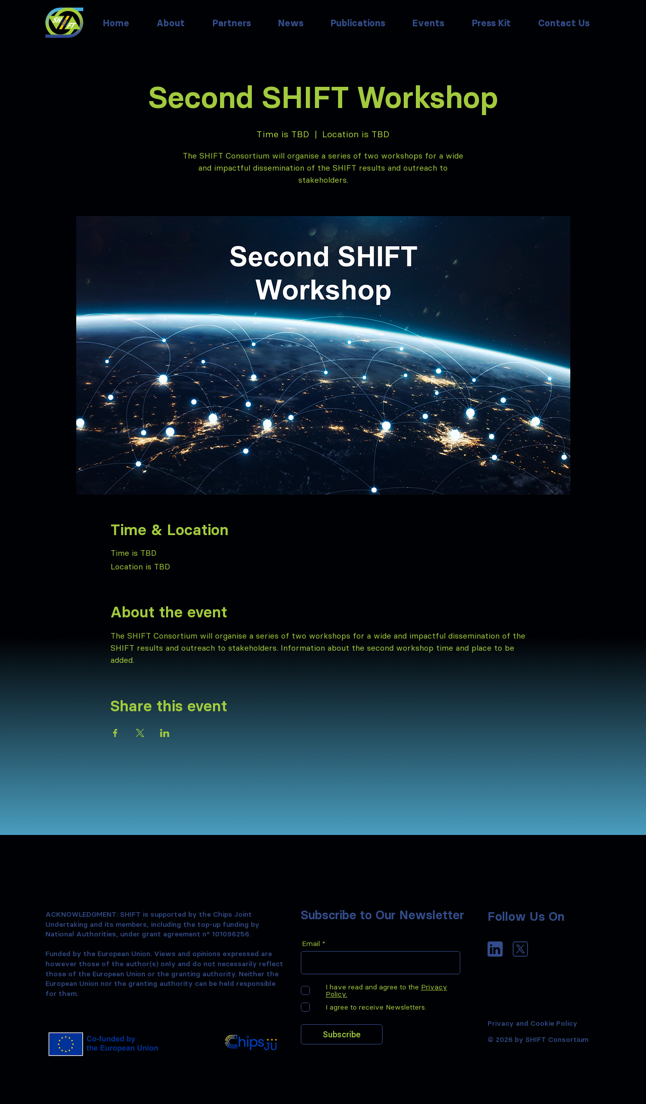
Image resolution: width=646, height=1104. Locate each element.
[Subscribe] (342, 1034)
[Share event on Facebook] (115, 733)
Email (311, 943)
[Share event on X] (140, 733)
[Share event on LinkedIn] (165, 733)
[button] (290, 23)
